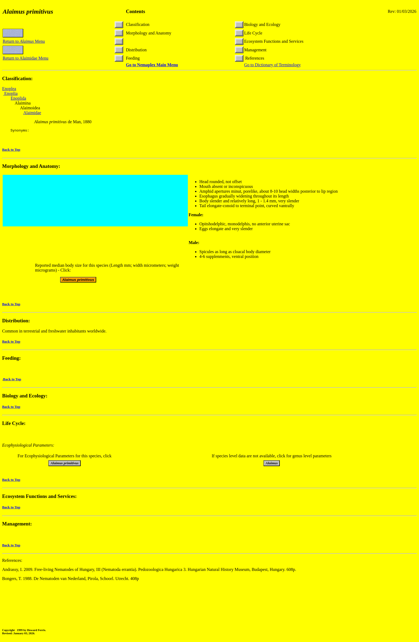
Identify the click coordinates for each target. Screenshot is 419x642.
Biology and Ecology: (24, 396)
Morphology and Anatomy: (31, 167)
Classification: (17, 78)
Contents (135, 11)
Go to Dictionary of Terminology (272, 65)
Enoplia (10, 93)
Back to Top (11, 150)
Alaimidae (32, 112)
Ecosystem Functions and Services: (39, 497)
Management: (17, 524)
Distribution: (16, 321)
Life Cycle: (14, 424)
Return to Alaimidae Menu (25, 58)
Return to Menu (24, 41)
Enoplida (18, 98)
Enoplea (9, 88)
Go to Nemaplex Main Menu (152, 65)
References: (12, 561)
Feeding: (11, 359)
